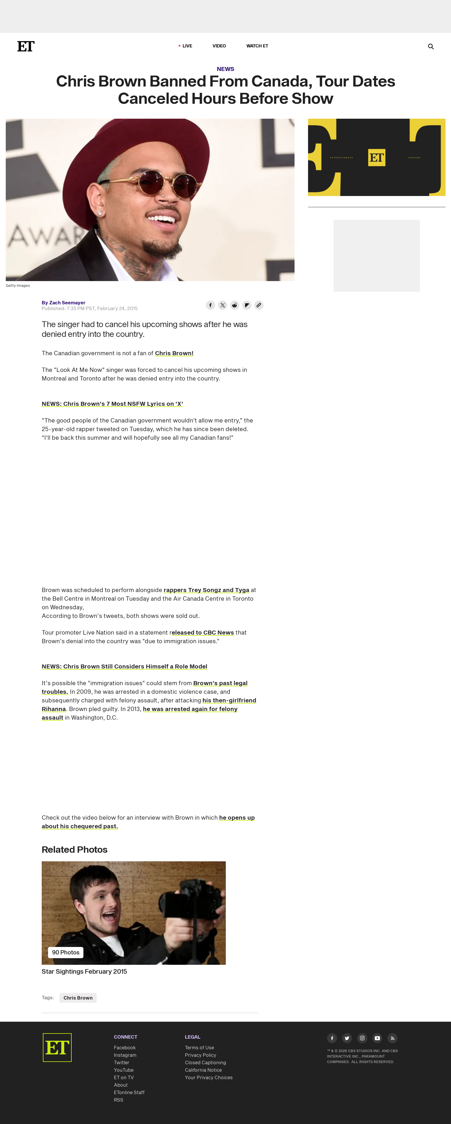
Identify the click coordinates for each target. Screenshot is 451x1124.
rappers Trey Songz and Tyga (206, 590)
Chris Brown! (174, 353)
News (225, 69)
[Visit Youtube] (377, 1039)
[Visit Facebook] (332, 1039)
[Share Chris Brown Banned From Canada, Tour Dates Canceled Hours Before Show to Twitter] (222, 306)
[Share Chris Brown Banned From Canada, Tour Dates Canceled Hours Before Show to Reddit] (235, 306)
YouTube (123, 1070)
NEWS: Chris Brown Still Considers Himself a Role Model (124, 666)
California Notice (203, 1070)
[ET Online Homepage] (26, 46)
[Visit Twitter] (347, 1039)
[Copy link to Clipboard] (259, 306)
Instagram (125, 1055)
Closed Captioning (205, 1062)
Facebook (125, 1047)
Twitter (121, 1062)
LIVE (187, 46)
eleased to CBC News (203, 633)
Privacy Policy (200, 1055)
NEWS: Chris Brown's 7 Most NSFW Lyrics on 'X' (112, 404)
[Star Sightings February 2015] (150, 913)
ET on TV (124, 1077)
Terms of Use (199, 1047)
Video (219, 46)
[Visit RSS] (392, 1039)
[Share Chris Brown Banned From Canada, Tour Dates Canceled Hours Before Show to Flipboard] (247, 306)
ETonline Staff (129, 1092)
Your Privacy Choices (209, 1077)
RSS (118, 1100)
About (121, 1085)
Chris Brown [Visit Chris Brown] (78, 998)
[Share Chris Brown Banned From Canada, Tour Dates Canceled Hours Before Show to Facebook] (210, 306)
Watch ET (257, 46)
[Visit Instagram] (362, 1039)
